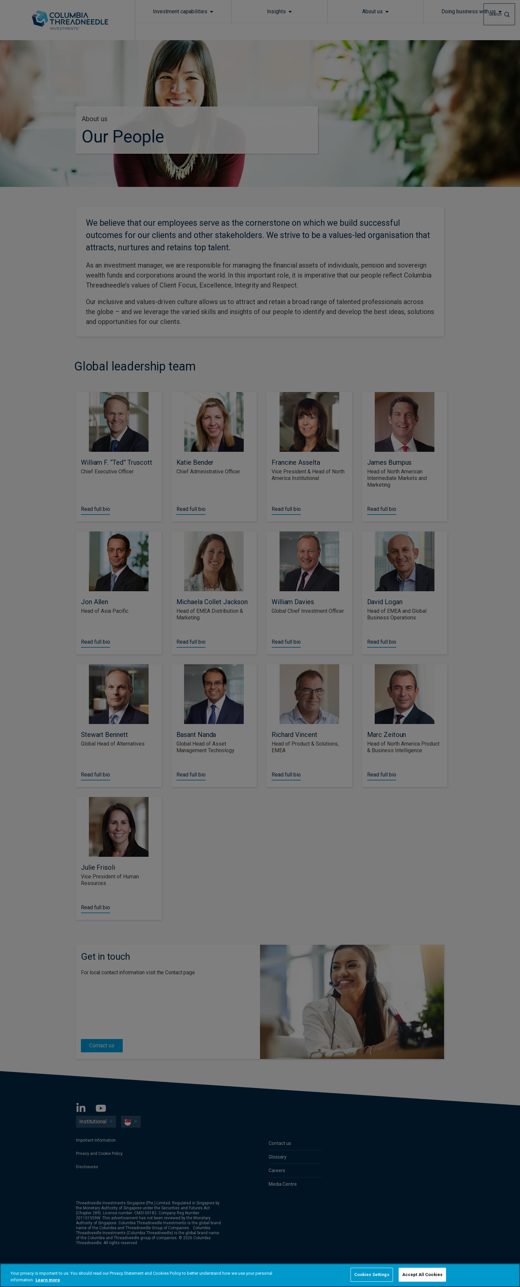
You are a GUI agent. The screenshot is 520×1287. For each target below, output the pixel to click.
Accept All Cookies (422, 1274)
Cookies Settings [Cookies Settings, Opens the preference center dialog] (371, 1274)
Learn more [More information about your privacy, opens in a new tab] (47, 1279)
